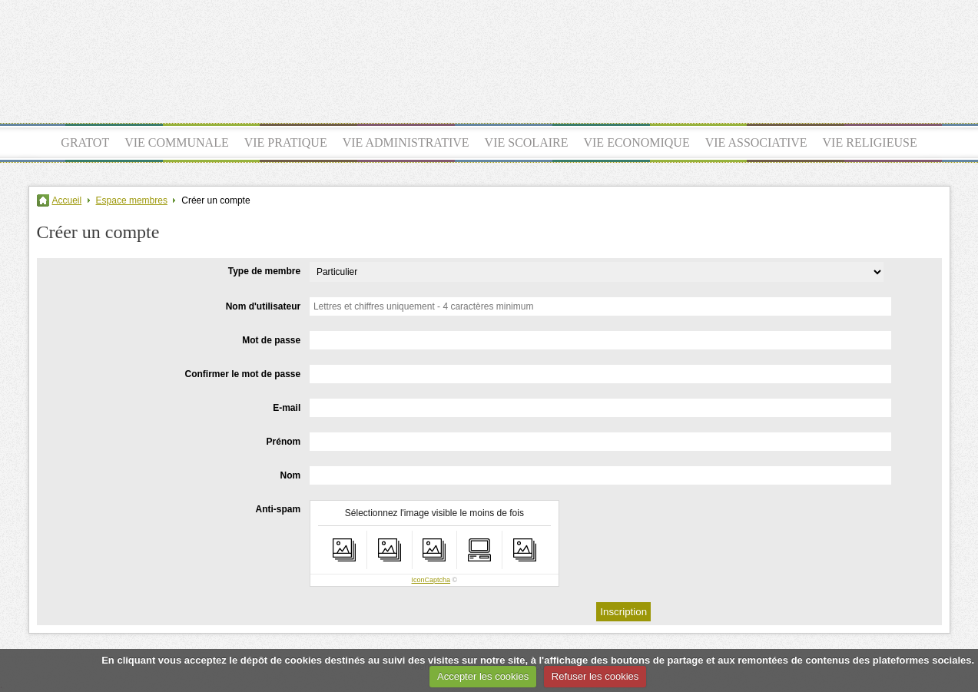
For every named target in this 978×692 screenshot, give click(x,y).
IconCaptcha (431, 580)
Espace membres (131, 200)
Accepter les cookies (483, 676)
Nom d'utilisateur (263, 306)
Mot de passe (271, 340)
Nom (290, 475)
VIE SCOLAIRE (527, 142)
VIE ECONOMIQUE (636, 142)
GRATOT (85, 142)
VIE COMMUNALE (176, 142)
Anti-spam (278, 509)
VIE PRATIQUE (285, 142)
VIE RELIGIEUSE (870, 142)
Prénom (284, 441)
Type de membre (264, 271)
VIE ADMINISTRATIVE (406, 142)
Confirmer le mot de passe (243, 374)
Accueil (67, 200)
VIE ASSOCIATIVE (756, 142)
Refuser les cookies (595, 676)
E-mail (286, 407)
